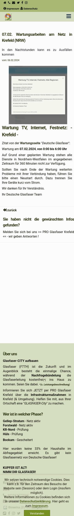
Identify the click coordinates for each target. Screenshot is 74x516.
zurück (12, 210)
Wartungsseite (30, 143)
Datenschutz (29, 8)
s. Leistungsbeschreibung (55, 384)
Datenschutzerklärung (35, 504)
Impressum (11, 8)
